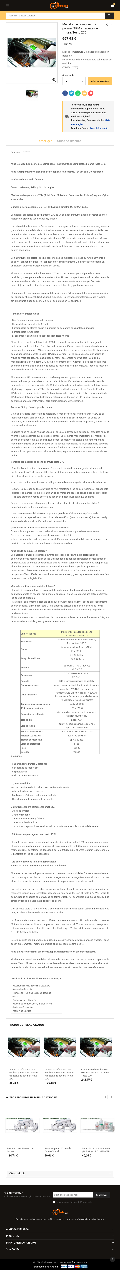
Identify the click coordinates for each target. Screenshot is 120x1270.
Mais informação (99, 128)
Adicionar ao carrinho (100, 81)
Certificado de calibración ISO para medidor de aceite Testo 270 (95, 1072)
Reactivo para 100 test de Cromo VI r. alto (58, 1150)
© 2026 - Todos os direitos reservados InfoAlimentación (60, 1262)
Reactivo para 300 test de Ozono (20, 1150)
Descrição (45, 141)
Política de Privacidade (81, 1202)
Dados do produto (69, 141)
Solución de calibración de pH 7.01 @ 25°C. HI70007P (96, 1150)
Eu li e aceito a (74, 1202)
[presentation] (105, 1097)
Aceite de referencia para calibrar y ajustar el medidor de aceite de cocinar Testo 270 (23, 1074)
